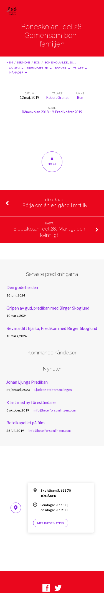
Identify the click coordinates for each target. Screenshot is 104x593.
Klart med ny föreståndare (30, 402)
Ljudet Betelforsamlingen (53, 389)
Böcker (62, 68)
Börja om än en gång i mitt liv (54, 205)
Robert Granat (57, 97)
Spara (52, 161)
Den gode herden (22, 287)
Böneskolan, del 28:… (60, 62)
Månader (18, 72)
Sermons (23, 62)
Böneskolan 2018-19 (38, 112)
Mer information (50, 523)
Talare (80, 68)
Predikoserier (39, 68)
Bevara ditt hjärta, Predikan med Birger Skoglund (51, 328)
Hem (9, 62)
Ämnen (16, 68)
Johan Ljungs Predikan (27, 381)
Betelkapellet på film (25, 422)
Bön (37, 62)
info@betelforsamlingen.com (55, 410)
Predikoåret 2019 (68, 112)
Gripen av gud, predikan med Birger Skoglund (47, 307)
